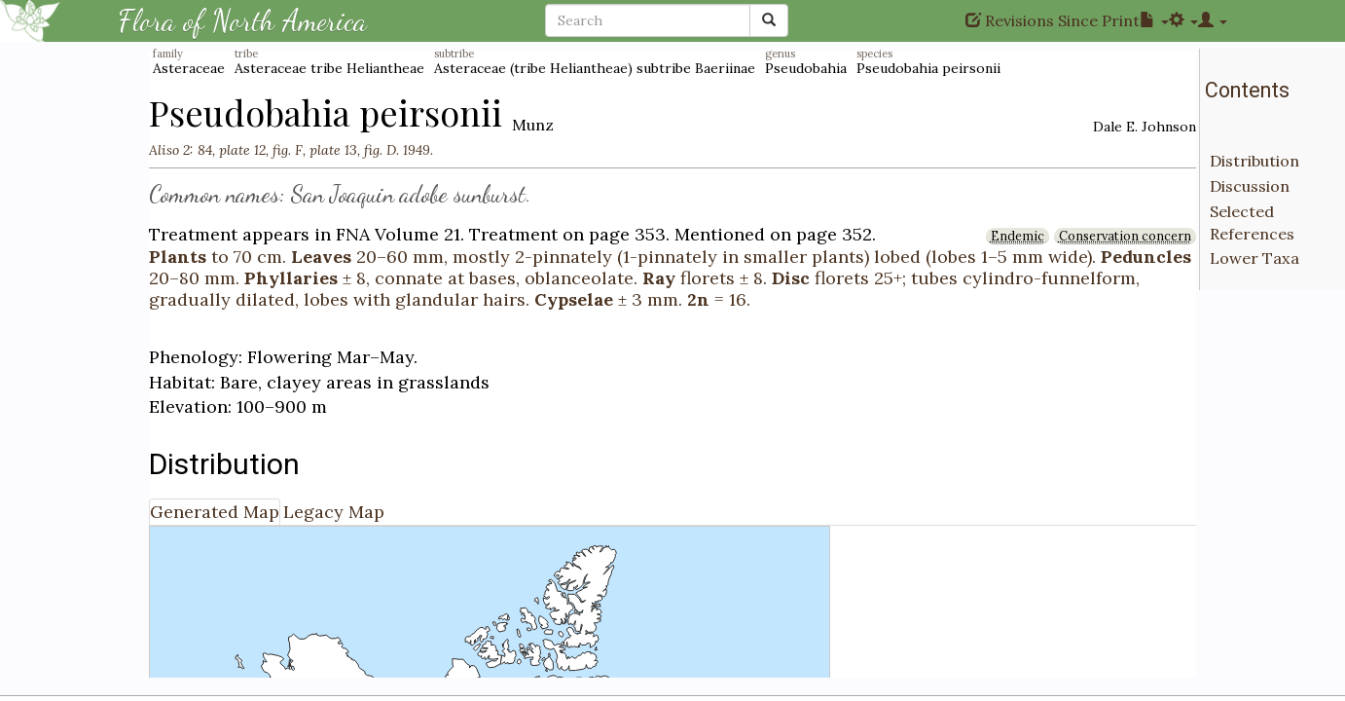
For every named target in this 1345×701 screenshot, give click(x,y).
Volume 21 (417, 234)
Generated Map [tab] (214, 511)
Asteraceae (189, 68)
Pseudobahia (806, 68)
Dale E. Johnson (1144, 126)
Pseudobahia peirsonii (928, 68)
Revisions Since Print (1052, 20)
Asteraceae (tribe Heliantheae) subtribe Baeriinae (594, 68)
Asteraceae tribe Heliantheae (329, 68)
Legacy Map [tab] (333, 511)
